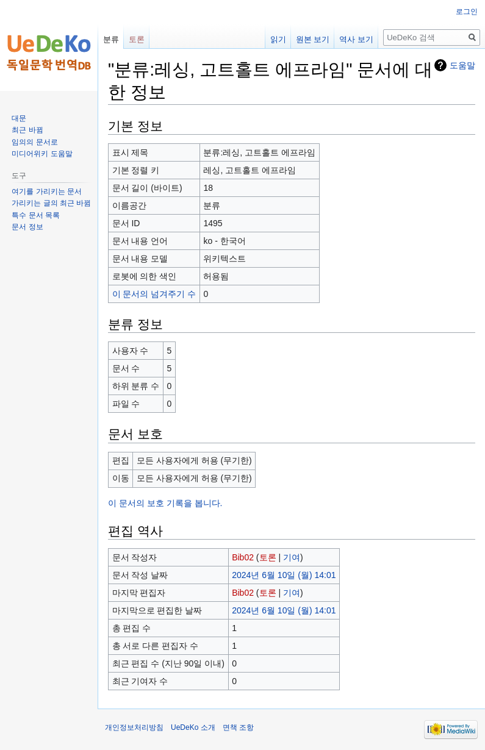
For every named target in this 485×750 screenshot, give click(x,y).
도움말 (462, 65)
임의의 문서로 (34, 142)
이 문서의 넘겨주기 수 (154, 294)
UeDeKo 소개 (193, 727)
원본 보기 (313, 39)
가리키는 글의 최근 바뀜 (51, 203)
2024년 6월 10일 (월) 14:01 (284, 575)
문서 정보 (27, 227)
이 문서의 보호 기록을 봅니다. (165, 503)
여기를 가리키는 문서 (47, 191)
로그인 (467, 11)
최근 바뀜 (27, 130)
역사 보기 (356, 39)
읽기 (278, 39)
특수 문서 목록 (36, 215)
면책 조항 (238, 727)
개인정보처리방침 (134, 727)
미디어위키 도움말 (42, 153)
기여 (291, 557)
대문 (19, 118)
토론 (267, 557)
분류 (111, 39)
